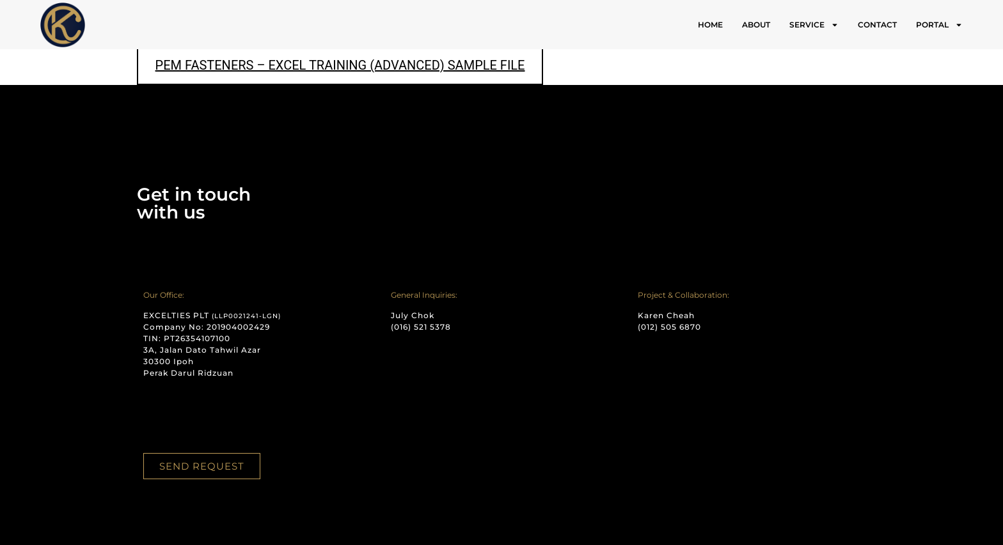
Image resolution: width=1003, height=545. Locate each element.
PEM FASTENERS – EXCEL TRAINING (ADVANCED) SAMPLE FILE (340, 65)
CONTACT (877, 24)
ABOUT (756, 24)
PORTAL (939, 25)
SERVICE (814, 25)
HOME (710, 24)
